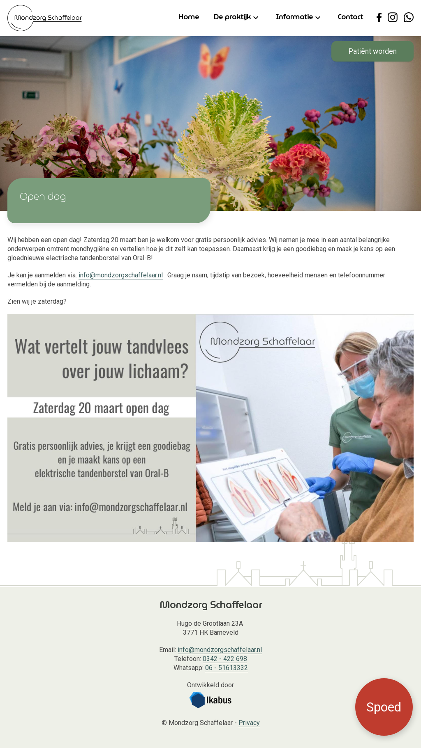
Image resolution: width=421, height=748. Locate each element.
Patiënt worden (373, 51)
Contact (350, 17)
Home (188, 17)
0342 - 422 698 (225, 659)
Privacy (249, 723)
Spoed (383, 707)
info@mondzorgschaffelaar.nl (121, 275)
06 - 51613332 (226, 668)
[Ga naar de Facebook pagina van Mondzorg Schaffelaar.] (379, 17)
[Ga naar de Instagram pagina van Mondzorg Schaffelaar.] (393, 17)
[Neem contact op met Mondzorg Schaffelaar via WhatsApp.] (409, 17)
